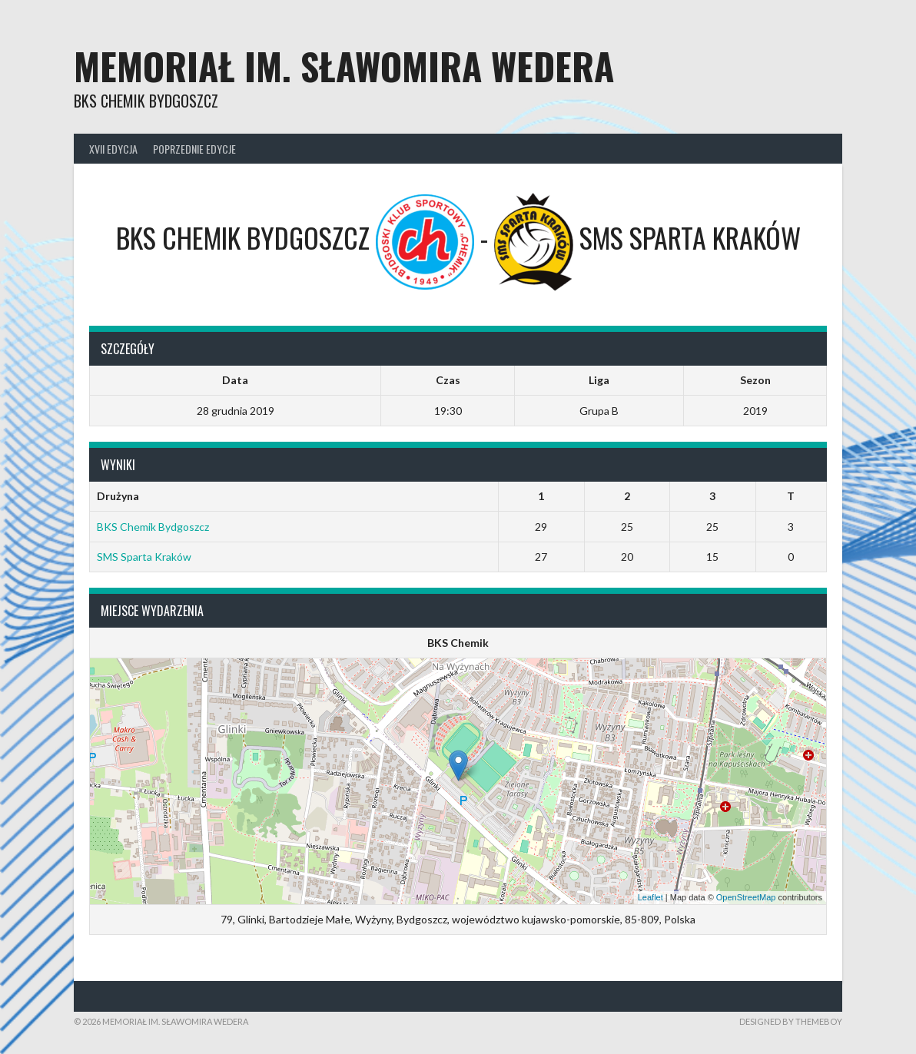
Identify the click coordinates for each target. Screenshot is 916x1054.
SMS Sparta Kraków (144, 556)
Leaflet (650, 897)
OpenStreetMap (746, 897)
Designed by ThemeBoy (790, 1021)
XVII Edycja (113, 149)
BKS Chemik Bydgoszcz (153, 526)
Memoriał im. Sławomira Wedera (344, 65)
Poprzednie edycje (194, 149)
